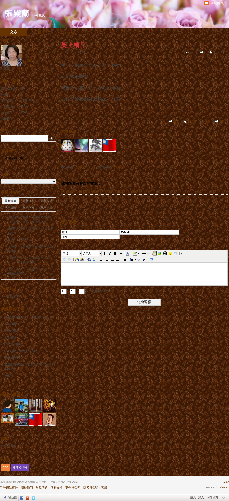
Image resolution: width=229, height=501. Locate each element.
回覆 (176, 121)
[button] (72, 253)
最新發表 (10, 201)
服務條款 (57, 487)
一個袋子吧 (11, 296)
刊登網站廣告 (9, 487)
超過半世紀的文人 (20, 239)
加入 (201, 497)
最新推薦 (47, 201)
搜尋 (52, 138)
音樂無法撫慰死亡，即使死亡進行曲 (28, 317)
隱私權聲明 (90, 487)
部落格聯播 (20, 467)
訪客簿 (68, 32)
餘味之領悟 (11, 344)
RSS (6, 467)
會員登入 (67, 242)
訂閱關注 (33, 60)
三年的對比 (11, 330)
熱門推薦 (47, 208)
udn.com (224, 487)
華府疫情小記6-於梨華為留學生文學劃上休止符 (29, 367)
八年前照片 (11, 324)
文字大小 (88, 253)
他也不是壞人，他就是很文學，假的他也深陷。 (30, 271)
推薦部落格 (34, 54)
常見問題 (42, 487)
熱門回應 (29, 208)
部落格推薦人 (13, 394)
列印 (222, 121)
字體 (65, 253)
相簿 (41, 32)
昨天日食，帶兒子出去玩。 (22, 351)
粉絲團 (12, 497)
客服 (104, 487)
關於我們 (27, 487)
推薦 (191, 121)
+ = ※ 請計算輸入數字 (85, 291)
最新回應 (29, 201)
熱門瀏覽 (10, 208)
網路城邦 (212, 497)
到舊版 (39, 15)
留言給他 (33, 66)
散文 (88, 167)
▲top (226, 482)
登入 (193, 497)
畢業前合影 (11, 357)
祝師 (7, 376)
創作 (79, 167)
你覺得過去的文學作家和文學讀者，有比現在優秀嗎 (28, 260)
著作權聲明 (72, 487)
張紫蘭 (17, 13)
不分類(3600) (14, 158)
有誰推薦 (68, 132)
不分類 (117, 167)
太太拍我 (10, 337)
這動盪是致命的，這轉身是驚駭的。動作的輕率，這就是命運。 (102, 191)
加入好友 (33, 48)
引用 (207, 121)
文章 (13, 32)
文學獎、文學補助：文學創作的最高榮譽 (30, 249)
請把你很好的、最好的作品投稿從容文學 (30, 231)
